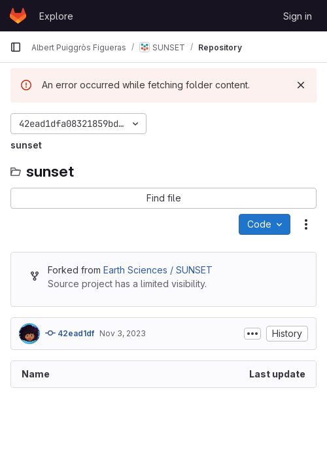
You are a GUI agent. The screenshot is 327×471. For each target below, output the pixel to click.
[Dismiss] (301, 85)
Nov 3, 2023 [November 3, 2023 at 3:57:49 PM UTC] (122, 333)
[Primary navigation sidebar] (15, 47)
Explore (56, 16)
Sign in (297, 16)
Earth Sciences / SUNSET (158, 269)
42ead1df (69, 333)
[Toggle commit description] (252, 334)
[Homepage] (18, 15)
